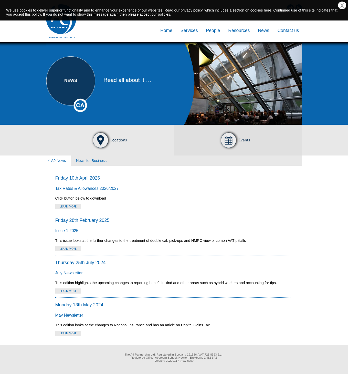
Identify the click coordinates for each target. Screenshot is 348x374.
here (267, 10)
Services (189, 30)
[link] (72, 359)
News (263, 30)
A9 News (58, 161)
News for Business (91, 161)
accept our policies (155, 14)
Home (166, 30)
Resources (239, 30)
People (213, 30)
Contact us (288, 30)
